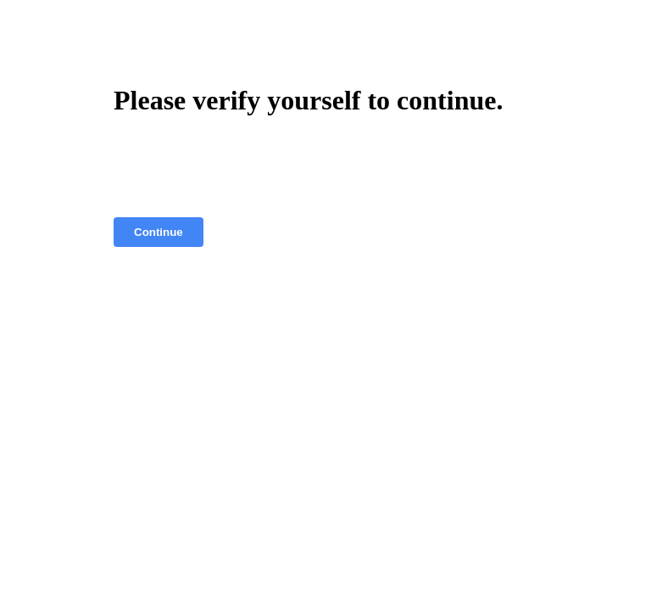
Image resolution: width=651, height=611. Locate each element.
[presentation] (242, 167)
